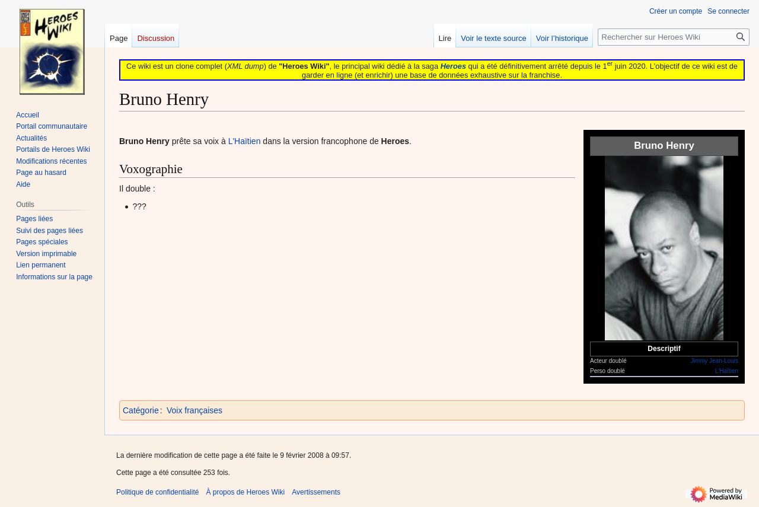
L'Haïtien (726, 371)
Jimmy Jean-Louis (714, 361)
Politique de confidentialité (157, 492)
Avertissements (316, 492)
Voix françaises (194, 410)
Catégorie (141, 410)
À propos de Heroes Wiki (245, 492)
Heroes (453, 66)
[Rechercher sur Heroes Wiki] (674, 37)
